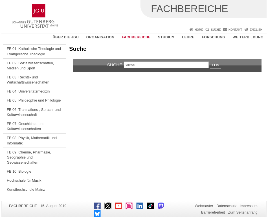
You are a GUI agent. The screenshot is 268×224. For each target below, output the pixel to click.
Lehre (188, 37)
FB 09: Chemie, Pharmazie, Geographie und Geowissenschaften (29, 157)
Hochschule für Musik (24, 180)
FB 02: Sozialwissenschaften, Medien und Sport (30, 65)
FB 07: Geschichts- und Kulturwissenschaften (26, 126)
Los (215, 65)
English (256, 29)
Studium (166, 37)
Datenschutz (226, 206)
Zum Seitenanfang (243, 212)
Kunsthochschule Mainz (26, 189)
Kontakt (235, 29)
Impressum (249, 206)
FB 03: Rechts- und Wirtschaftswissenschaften (28, 79)
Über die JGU (66, 37)
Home (199, 29)
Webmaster (204, 206)
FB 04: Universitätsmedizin (28, 91)
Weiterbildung (248, 37)
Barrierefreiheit (213, 212)
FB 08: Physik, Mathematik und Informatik (32, 140)
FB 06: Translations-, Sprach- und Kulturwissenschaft (34, 112)
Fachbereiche (136, 37)
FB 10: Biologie (19, 171)
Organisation (100, 37)
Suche (216, 29)
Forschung (213, 37)
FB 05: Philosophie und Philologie (34, 100)
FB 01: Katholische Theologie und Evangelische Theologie (34, 51)
